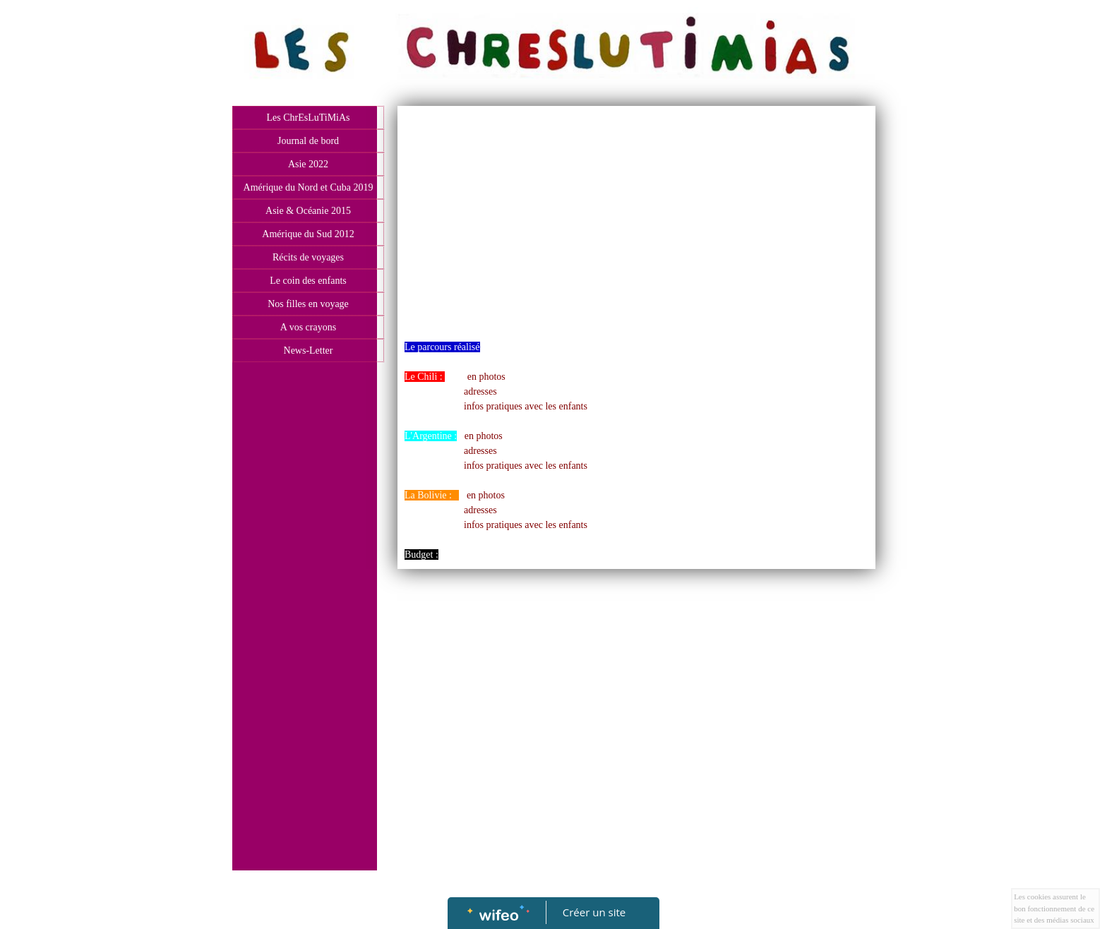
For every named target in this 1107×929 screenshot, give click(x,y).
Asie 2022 (308, 164)
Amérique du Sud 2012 (308, 234)
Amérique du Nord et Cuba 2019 (308, 187)
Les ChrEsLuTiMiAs (307, 117)
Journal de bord (308, 141)
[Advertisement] (304, 651)
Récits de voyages (308, 257)
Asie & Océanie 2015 (308, 210)
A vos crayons (308, 327)
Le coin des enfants (308, 280)
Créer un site (594, 912)
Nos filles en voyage (308, 304)
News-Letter (308, 350)
